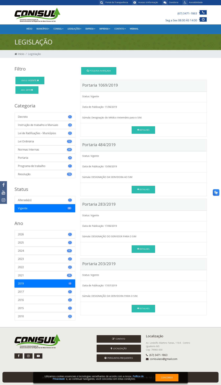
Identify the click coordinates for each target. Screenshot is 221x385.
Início (29, 28)
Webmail (134, 28)
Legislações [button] (74, 28)
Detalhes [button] (143, 129)
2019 (27, 89)
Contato (118, 338)
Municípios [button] (42, 28)
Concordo (167, 377)
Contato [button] (120, 28)
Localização (119, 348)
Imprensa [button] (104, 28)
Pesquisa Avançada (99, 70)
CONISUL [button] (58, 28)
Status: (86, 96)
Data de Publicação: (93, 106)
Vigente (30, 80)
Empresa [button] (90, 28)
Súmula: (86, 117)
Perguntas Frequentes (119, 357)
